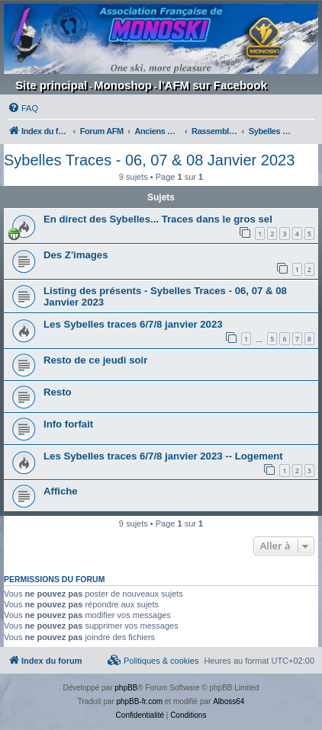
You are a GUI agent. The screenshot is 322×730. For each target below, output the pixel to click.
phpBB (125, 688)
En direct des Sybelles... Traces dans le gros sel (157, 219)
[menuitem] (23, 108)
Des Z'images (75, 255)
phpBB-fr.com (139, 701)
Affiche (60, 491)
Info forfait (68, 424)
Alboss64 (228, 701)
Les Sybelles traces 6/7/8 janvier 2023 (133, 324)
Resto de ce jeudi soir (95, 360)
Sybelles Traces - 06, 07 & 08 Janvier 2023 (149, 160)
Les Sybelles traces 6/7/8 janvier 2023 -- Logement (163, 456)
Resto (57, 392)
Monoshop (123, 84)
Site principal (51, 84)
